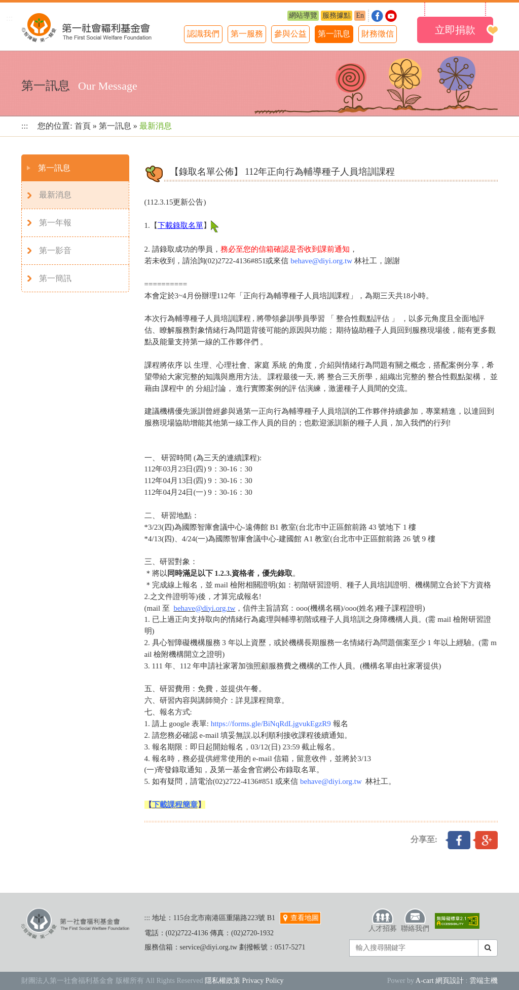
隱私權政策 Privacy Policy (244, 980)
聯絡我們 (415, 920)
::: (9, 18)
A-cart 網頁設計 (440, 980)
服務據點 (336, 15)
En (360, 15)
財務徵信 (377, 33)
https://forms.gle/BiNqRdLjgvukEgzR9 (271, 724)
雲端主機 (483, 980)
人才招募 (382, 920)
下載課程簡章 (175, 805)
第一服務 (247, 33)
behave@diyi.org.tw (321, 261)
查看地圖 (300, 918)
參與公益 (290, 33)
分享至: (424, 839)
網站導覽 (303, 15)
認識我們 (203, 33)
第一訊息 (334, 33)
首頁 (83, 126)
